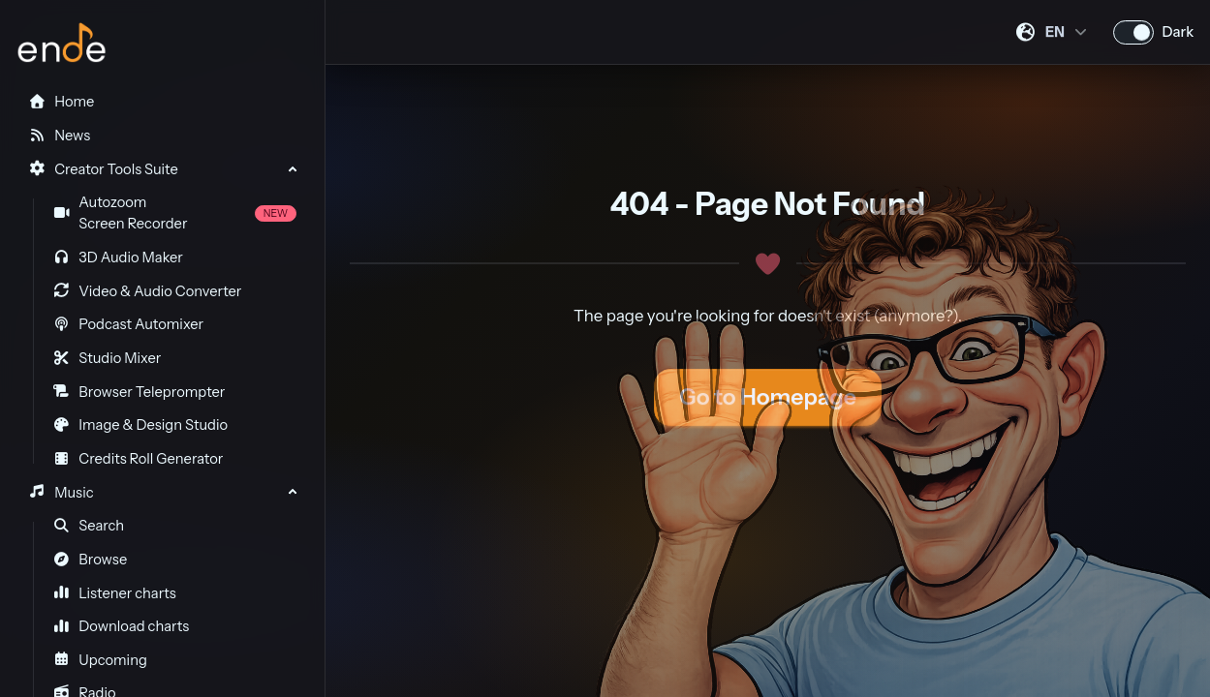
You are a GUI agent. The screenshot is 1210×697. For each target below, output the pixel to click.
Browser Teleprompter (139, 392)
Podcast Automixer (128, 324)
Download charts (121, 626)
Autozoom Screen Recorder (174, 213)
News (59, 135)
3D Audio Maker (118, 257)
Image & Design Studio (140, 425)
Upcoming (100, 660)
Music (60, 492)
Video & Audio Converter (147, 291)
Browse (90, 559)
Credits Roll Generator (138, 459)
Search (89, 525)
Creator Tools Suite (102, 169)
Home (61, 101)
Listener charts (114, 593)
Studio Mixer (107, 358)
